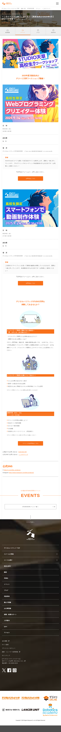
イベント (7, 584)
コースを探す (8, 560)
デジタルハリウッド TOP (12, 548)
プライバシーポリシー (8, 648)
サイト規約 (5, 644)
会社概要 (4, 641)
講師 (5, 572)
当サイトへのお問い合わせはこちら (12, 661)
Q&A (5, 626)
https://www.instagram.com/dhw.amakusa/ (21, 472)
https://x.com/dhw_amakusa (12, 470)
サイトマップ (6, 655)
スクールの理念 (9, 554)
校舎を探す (7, 566)
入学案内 (7, 620)
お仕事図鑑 (7, 608)
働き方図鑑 (7, 602)
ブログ (6, 590)
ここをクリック (23, 454)
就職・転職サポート (10, 614)
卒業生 (6, 578)
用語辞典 (7, 596)
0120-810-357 (23, 452)
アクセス (7, 632)
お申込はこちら (30, 178)
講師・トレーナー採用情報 (10, 651)
